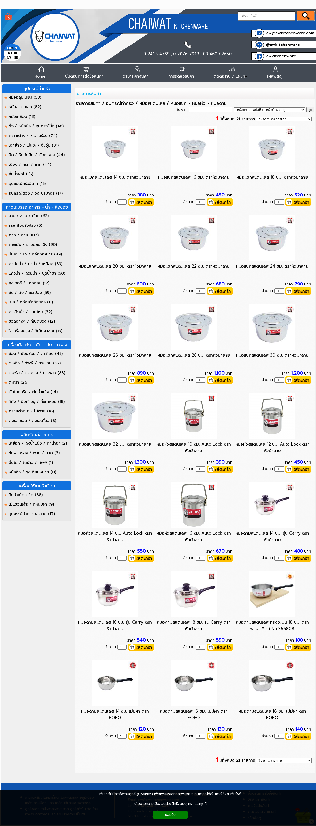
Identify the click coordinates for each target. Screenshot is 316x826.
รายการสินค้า (89, 93)
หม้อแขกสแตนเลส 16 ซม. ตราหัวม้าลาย (193, 177)
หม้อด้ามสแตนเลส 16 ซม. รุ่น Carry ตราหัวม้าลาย (115, 625)
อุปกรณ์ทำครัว (120, 103)
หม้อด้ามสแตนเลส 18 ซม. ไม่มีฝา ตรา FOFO (272, 714)
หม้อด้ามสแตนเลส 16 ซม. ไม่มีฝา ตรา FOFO (193, 714)
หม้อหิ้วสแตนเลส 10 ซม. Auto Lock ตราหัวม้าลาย (193, 447)
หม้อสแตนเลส (152, 103)
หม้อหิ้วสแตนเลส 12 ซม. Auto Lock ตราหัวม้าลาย (272, 447)
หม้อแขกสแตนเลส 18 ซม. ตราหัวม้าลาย (272, 177)
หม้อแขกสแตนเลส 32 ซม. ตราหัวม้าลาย (115, 444)
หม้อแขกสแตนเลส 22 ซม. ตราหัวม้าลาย (194, 266)
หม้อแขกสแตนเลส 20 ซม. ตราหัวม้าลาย (115, 266)
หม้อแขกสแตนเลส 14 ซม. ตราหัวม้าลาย (115, 177)
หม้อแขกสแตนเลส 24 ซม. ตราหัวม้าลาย (272, 266)
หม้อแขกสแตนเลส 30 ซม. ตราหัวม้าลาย (272, 355)
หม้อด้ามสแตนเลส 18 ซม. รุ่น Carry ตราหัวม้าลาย (194, 625)
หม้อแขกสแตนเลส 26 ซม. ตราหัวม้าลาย (115, 355)
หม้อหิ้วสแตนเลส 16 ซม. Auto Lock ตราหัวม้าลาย (194, 536)
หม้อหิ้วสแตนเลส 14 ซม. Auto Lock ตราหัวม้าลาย (115, 536)
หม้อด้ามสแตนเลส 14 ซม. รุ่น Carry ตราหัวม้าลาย (272, 536)
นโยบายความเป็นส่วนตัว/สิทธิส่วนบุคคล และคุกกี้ (170, 803)
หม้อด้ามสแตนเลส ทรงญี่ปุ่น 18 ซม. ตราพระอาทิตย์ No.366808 (272, 625)
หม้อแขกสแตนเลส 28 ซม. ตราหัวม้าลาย (194, 355)
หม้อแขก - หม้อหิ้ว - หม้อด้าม (199, 103)
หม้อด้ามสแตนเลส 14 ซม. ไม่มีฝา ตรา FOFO (115, 714)
